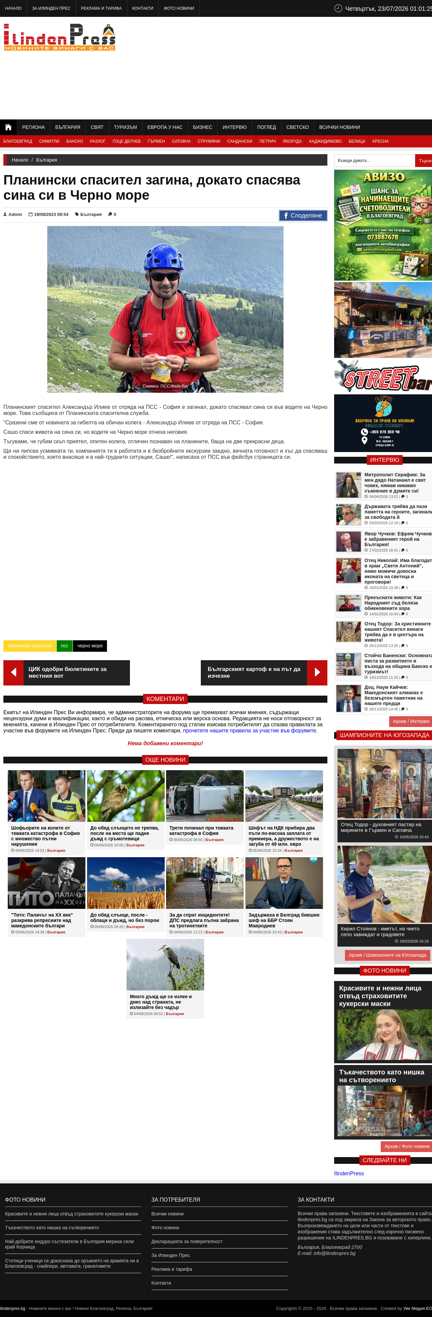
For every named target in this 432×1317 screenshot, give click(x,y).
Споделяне (303, 216)
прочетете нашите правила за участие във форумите (249, 730)
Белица (357, 141)
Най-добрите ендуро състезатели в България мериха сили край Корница (69, 1244)
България (67, 127)
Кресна (381, 141)
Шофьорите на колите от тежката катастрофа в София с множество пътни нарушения (45, 836)
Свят (97, 127)
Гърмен (156, 141)
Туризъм (125, 127)
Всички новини (339, 127)
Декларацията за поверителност (187, 1241)
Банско (74, 141)
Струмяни (209, 141)
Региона (33, 127)
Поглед (266, 127)
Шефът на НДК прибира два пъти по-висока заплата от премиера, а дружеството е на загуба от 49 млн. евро (284, 836)
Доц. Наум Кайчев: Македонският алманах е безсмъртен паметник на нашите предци (393, 695)
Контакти (143, 8)
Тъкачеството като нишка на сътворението (52, 1227)
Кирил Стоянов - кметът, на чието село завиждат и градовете (380, 931)
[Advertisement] (314, 67)
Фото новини (179, 8)
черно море (90, 645)
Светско (298, 127)
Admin (12, 214)
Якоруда (292, 141)
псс (65, 645)
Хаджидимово (325, 141)
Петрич (268, 141)
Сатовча (181, 141)
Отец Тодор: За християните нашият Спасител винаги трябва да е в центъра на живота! (397, 632)
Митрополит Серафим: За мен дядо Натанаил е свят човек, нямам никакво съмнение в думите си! (395, 483)
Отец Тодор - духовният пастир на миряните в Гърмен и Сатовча (381, 827)
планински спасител (30, 645)
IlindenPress (349, 1173)
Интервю (235, 127)
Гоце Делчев (127, 141)
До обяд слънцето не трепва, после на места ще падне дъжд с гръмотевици (124, 833)
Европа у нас (165, 127)
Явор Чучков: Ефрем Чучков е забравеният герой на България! (398, 539)
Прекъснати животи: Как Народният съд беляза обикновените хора (393, 603)
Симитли (49, 141)
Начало (13, 8)
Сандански (239, 141)
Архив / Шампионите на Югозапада (387, 955)
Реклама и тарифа (101, 8)
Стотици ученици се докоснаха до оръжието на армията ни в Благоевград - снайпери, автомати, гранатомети (72, 1263)
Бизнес (202, 127)
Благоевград (17, 141)
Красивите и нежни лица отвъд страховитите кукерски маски (71, 1213)
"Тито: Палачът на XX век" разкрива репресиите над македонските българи (42, 920)
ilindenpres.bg (12, 1308)
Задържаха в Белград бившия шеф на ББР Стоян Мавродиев (284, 920)
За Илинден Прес (51, 8)
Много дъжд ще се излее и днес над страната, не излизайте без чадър (161, 1002)
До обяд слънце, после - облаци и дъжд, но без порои (124, 917)
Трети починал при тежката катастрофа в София (201, 830)
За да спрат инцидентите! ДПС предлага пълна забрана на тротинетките (204, 920)
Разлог (98, 141)
